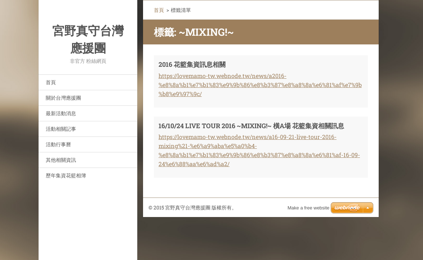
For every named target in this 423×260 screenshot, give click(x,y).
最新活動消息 (61, 113)
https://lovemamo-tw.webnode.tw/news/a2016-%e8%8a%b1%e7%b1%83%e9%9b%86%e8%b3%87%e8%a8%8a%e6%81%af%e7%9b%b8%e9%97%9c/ (260, 85)
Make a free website (308, 208)
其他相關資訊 (61, 159)
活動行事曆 (58, 144)
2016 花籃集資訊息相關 (192, 64)
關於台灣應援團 (63, 97)
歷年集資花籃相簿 (66, 175)
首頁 (51, 82)
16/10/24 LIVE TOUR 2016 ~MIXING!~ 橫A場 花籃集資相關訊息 (251, 125)
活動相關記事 (61, 128)
